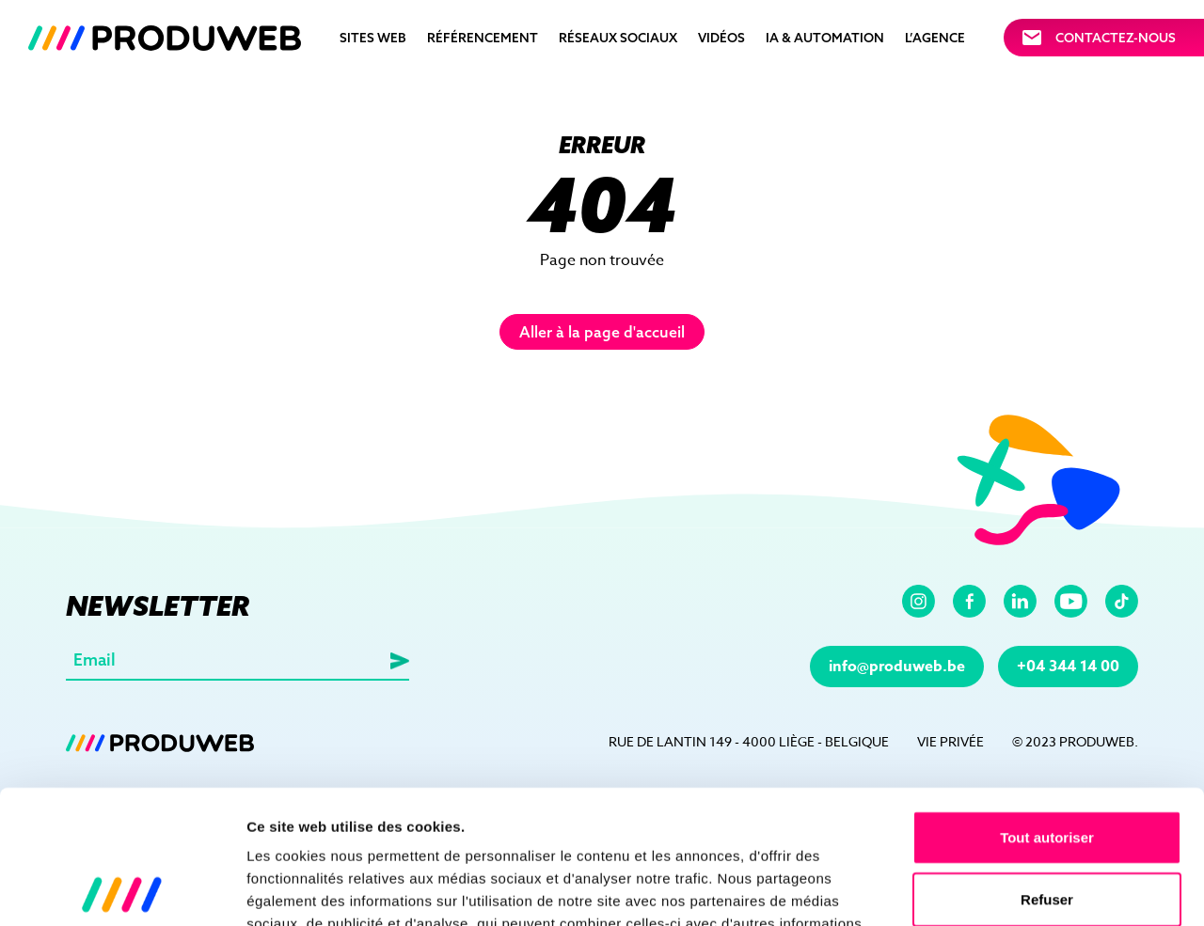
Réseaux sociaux (618, 37)
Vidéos (721, 37)
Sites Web (373, 37)
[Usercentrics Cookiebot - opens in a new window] (122, 889)
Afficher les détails (1036, 889)
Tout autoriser (1047, 704)
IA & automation (825, 37)
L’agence (935, 37)
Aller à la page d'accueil (602, 331)
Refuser (1047, 766)
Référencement (482, 37)
